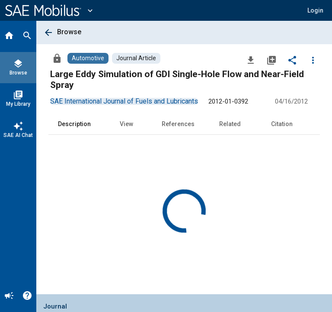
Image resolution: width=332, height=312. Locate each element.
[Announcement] (9, 296)
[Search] (27, 36)
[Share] (292, 59)
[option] (124, 101)
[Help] (27, 296)
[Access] (57, 58)
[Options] (313, 59)
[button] (315, 10)
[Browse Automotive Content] (88, 58)
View (126, 123)
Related (230, 123)
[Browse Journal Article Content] (136, 58)
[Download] (250, 59)
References (178, 123)
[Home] (9, 36)
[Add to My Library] (271, 59)
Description (74, 123)
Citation (282, 123)
